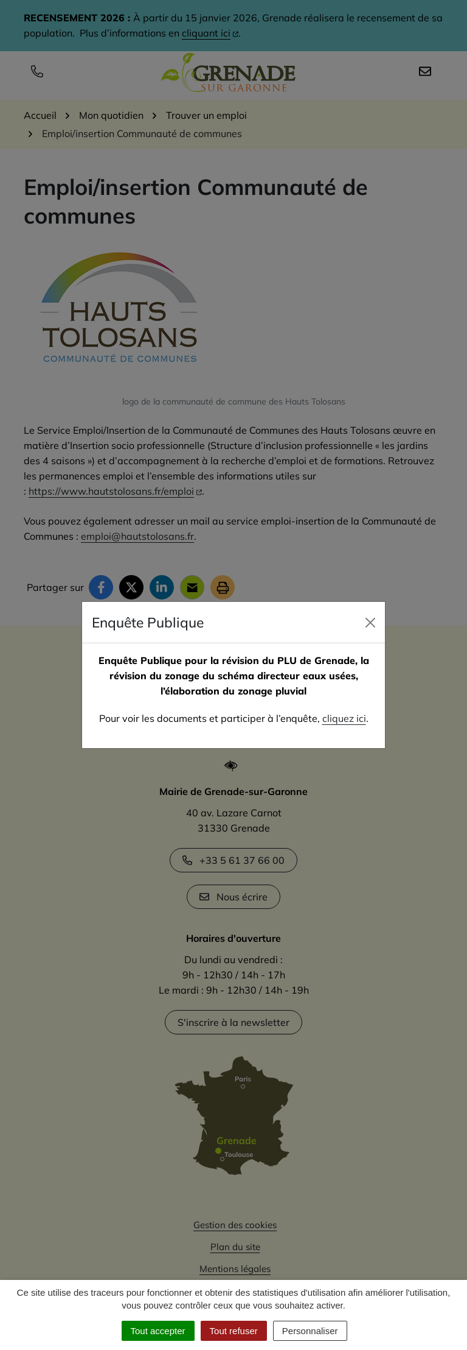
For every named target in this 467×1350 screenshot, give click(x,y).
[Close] (370, 622)
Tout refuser (234, 1331)
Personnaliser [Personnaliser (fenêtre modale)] (310, 1331)
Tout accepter (158, 1331)
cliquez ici (344, 718)
